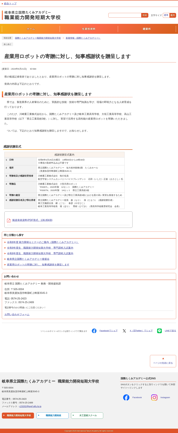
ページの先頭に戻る (163, 363)
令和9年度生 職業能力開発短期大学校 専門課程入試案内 (40, 247)
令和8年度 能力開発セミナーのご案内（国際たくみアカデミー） (43, 242)
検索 (145, 15)
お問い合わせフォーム (17, 314)
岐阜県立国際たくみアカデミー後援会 (28, 259)
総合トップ (10, 3)
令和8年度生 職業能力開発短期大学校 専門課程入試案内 (40, 253)
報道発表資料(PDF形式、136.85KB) (29, 220)
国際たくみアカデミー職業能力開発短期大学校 (38, 38)
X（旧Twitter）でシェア (137, 331)
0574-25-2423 (18, 298)
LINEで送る (166, 331)
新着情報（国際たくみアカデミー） (83, 38)
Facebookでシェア (105, 331)
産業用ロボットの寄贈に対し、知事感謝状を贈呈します (38, 264)
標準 (166, 15)
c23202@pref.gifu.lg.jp (30, 406)
